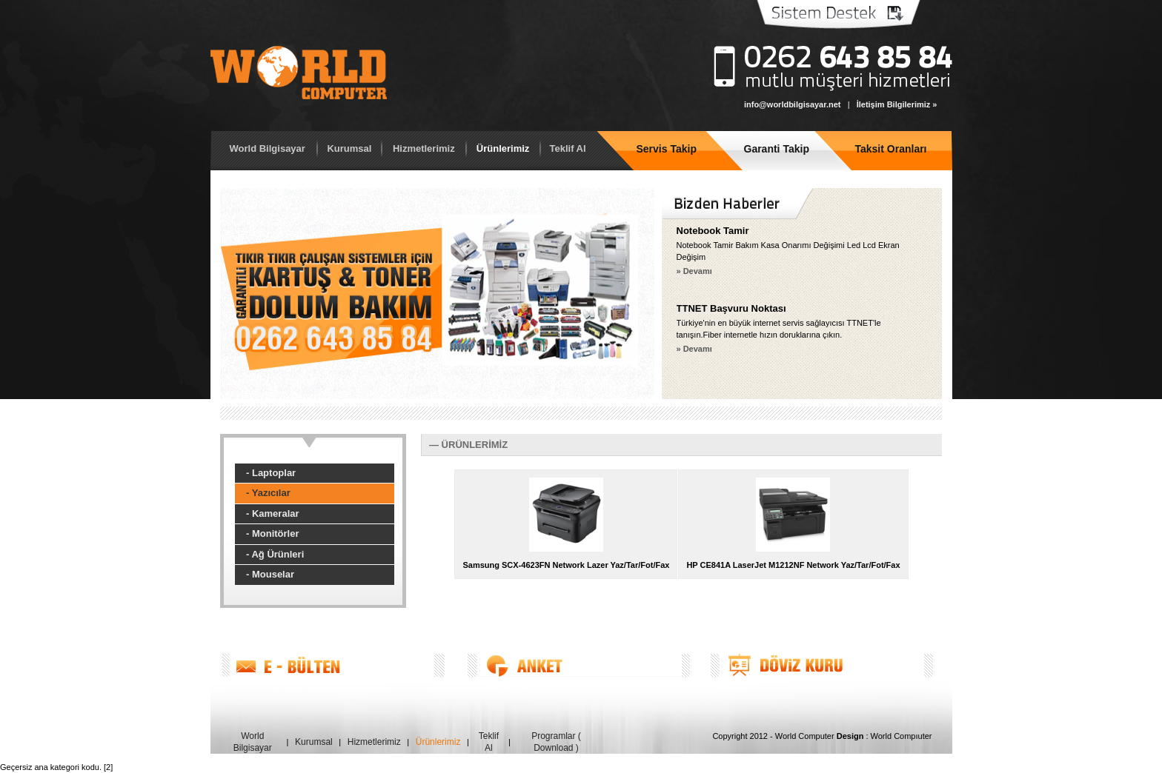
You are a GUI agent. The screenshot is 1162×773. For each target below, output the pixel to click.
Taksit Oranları (891, 149)
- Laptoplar (271, 472)
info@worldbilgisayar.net (792, 104)
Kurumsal (349, 148)
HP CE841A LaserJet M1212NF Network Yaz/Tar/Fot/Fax (793, 564)
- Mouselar (270, 574)
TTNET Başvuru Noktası (731, 308)
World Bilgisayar (267, 148)
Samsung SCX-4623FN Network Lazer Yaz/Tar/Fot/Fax (565, 564)
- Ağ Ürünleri (275, 554)
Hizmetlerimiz (424, 148)
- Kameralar (272, 513)
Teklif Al (567, 148)
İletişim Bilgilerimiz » (897, 104)
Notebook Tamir (713, 230)
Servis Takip (667, 149)
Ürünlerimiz (503, 148)
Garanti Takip (776, 149)
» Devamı (694, 271)
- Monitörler (272, 533)
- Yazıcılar (268, 492)
